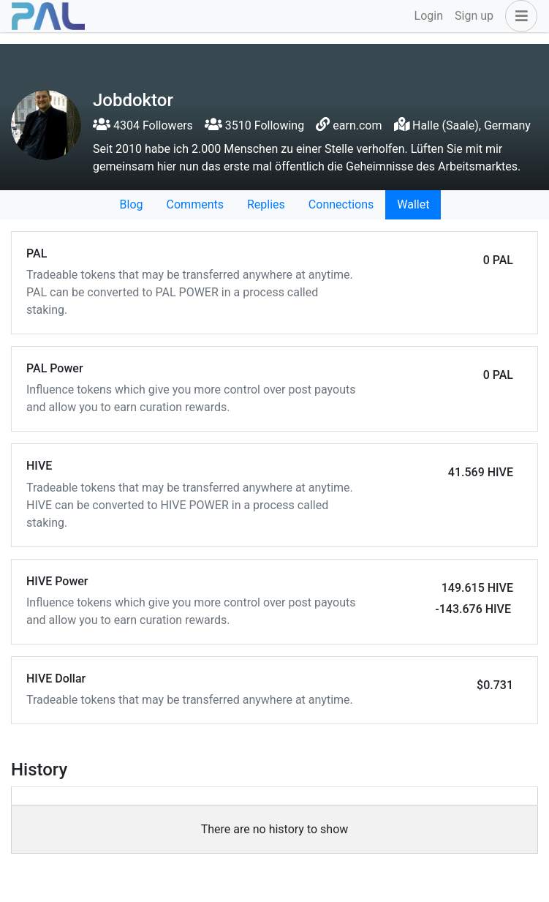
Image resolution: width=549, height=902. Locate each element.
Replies (266, 204)
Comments (195, 204)
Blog (131, 204)
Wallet (413, 204)
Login (428, 16)
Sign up (474, 16)
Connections (341, 204)
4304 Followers (143, 125)
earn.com (357, 125)
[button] (518, 16)
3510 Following (254, 125)
